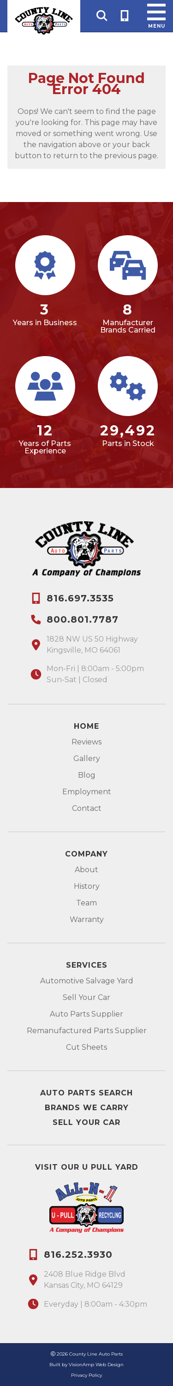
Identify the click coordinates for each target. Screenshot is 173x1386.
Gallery (86, 758)
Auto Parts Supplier (86, 1014)
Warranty (87, 919)
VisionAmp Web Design (96, 1365)
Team (86, 902)
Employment (86, 791)
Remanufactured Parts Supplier (87, 1030)
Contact (86, 808)
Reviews (86, 742)
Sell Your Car (86, 997)
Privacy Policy (86, 1375)
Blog (86, 775)
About (86, 869)
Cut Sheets (86, 1047)
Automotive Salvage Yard (86, 980)
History (87, 886)
